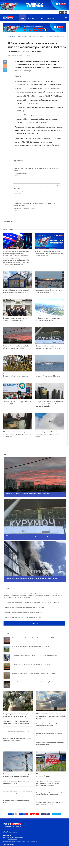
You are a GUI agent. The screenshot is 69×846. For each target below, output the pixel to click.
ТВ (36, 18)
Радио (41, 18)
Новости (22, 18)
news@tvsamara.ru (18, 826)
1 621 (52, 139)
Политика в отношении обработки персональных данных (28, 840)
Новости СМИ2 (8, 221)
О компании (50, 18)
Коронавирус (19, 153)
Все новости (34, 613)
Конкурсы (30, 18)
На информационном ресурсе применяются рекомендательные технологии (34, 843)
